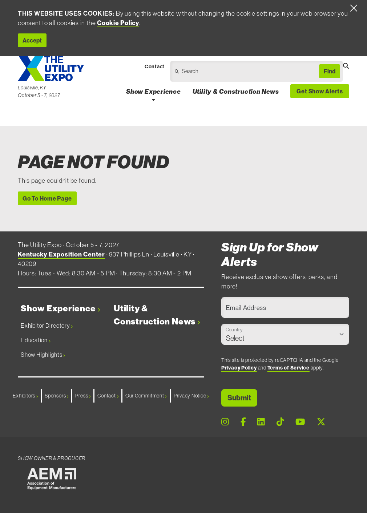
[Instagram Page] (225, 421)
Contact (107, 395)
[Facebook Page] (243, 421)
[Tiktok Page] (280, 421)
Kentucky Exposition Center (61, 254)
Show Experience (60, 308)
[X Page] (321, 421)
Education (36, 340)
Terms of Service (288, 367)
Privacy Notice (191, 395)
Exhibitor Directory (47, 325)
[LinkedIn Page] (261, 421)
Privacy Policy (239, 367)
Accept (32, 40)
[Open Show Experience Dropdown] (153, 99)
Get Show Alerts (320, 91)
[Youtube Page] (300, 421)
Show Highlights (43, 354)
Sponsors (56, 395)
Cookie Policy (118, 23)
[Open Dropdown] (224, 73)
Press (82, 395)
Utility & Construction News (157, 314)
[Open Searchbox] (346, 66)
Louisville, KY (32, 87)
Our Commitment (146, 395)
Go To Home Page (47, 198)
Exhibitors (25, 395)
